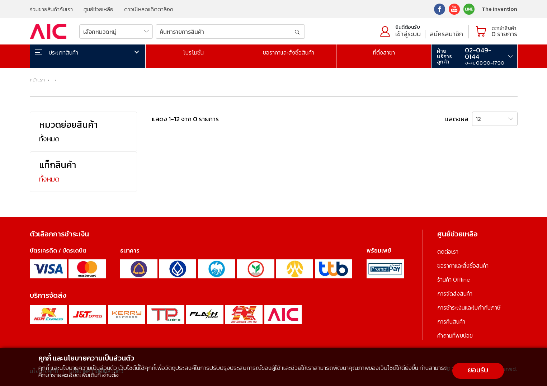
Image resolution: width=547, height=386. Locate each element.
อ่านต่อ (110, 375)
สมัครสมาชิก (446, 34)
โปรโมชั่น (193, 52)
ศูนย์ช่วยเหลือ (98, 9)
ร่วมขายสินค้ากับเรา (51, 9)
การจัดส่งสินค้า (454, 293)
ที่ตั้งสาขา (384, 52)
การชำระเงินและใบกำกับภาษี (468, 307)
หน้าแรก (37, 80)
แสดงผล (456, 119)
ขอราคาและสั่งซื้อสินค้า (288, 52)
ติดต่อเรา (447, 251)
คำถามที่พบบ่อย (455, 335)
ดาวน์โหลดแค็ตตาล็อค (148, 9)
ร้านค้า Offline (453, 279)
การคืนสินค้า (451, 321)
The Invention (499, 9)
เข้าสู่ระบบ (408, 34)
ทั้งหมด (49, 138)
